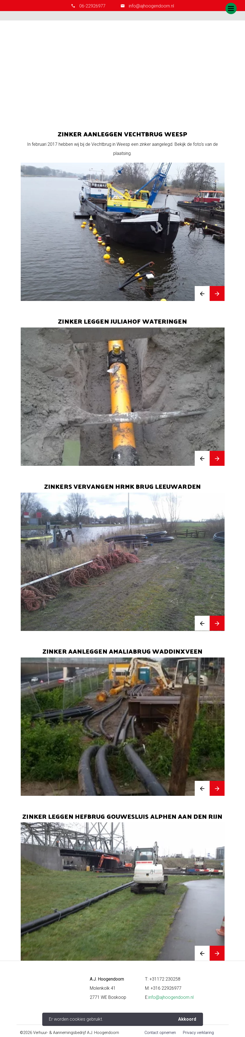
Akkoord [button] (187, 1019)
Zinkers (130, 83)
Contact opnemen (160, 1032)
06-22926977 (92, 6)
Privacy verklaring (198, 1032)
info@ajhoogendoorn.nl (151, 6)
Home (114, 83)
